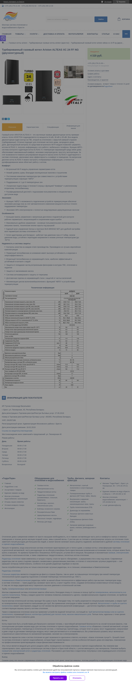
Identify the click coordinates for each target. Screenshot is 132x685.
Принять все (58, 678)
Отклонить (77, 678)
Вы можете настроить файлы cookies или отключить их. (65, 672)
